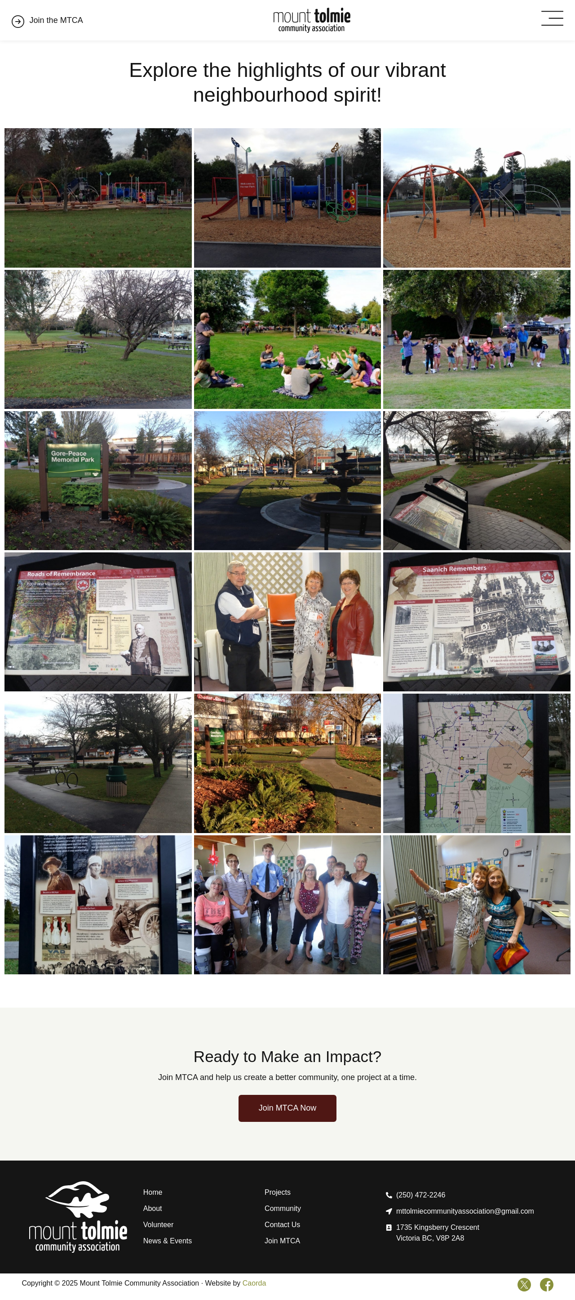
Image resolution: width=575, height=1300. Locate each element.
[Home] (312, 20)
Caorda (254, 1283)
